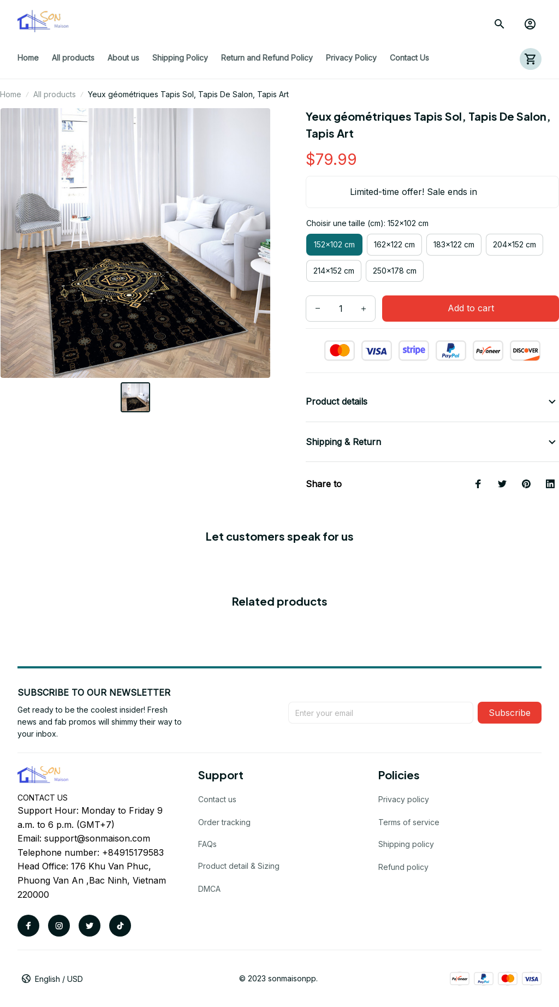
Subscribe (510, 712)
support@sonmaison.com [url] (97, 838)
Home (10, 94)
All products (54, 94)
